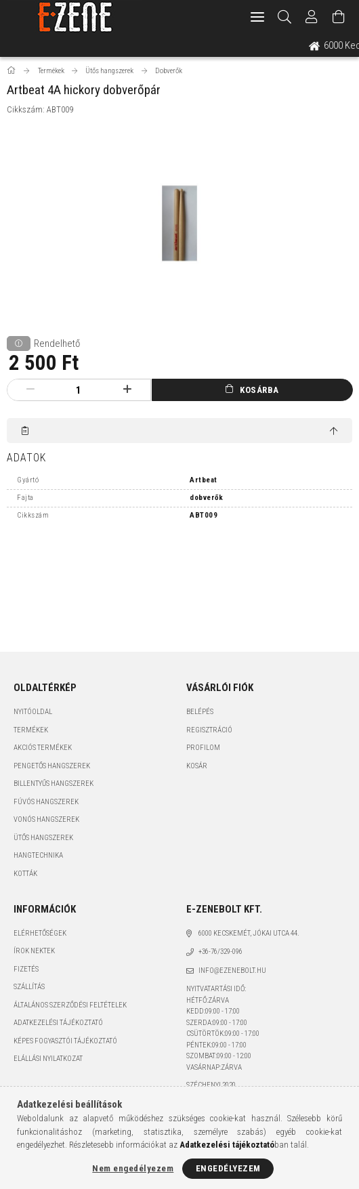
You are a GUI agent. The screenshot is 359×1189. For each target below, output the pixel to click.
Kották (25, 873)
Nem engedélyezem (132, 1168)
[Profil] (311, 17)
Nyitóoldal (33, 711)
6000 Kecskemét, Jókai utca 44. (248, 933)
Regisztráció (209, 730)
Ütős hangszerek (43, 837)
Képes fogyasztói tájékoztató (65, 1041)
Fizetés (26, 969)
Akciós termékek (43, 747)
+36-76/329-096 (220, 951)
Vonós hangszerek (46, 819)
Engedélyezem (228, 1168)
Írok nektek (34, 950)
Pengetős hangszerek (52, 766)
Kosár (196, 766)
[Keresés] (285, 17)
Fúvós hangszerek (46, 801)
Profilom (203, 747)
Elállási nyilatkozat (48, 1058)
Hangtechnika (38, 855)
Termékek (31, 730)
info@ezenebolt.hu (232, 970)
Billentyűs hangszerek (53, 783)
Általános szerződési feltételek (70, 1005)
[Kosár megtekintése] (338, 17)
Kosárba (259, 390)
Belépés (199, 711)
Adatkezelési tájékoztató (58, 1022)
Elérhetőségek (40, 933)
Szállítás (29, 986)
